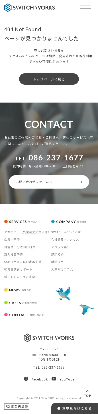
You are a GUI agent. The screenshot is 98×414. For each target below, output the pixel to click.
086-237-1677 (56, 157)
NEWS (20, 290)
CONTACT (26, 315)
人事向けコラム (62, 269)
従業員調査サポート (18, 269)
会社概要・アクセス (65, 239)
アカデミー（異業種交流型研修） (27, 232)
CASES (23, 303)
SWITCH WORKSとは (66, 232)
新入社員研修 (13, 254)
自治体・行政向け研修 (19, 247)
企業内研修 (12, 239)
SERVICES (23, 221)
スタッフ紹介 (60, 247)
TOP (87, 395)
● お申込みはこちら (74, 408)
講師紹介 (57, 254)
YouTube (63, 379)
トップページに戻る (49, 79)
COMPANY (71, 221)
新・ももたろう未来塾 (19, 277)
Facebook (36, 379)
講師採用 (57, 262)
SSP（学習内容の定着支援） (24, 262)
